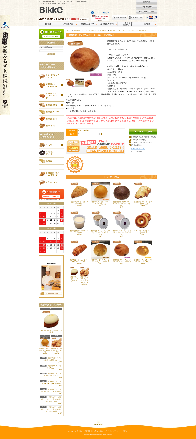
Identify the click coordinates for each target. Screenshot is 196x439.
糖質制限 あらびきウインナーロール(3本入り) (79, 251)
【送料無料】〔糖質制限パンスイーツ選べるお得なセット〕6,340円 (51, 409)
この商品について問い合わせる (141, 142)
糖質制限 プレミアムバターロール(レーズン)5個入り (128, 30)
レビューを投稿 (136, 151)
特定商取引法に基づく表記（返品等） (144, 137)
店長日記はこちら (51, 293)
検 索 (51, 54)
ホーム (69, 30)
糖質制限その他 (51, 105)
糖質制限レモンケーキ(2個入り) (74, 274)
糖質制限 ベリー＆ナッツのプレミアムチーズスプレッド (121, 223)
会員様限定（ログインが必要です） (52, 174)
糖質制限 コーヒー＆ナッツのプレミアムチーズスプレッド (100, 223)
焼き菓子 (49, 161)
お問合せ (125, 431)
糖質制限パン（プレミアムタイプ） (86, 30)
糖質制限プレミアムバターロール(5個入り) (100, 193)
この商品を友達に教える (139, 140)
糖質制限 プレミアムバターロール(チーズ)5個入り (143, 251)
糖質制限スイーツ (52, 112)
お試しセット (51, 126)
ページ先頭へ (98, 422)
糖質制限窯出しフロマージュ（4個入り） (79, 222)
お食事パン (103, 30)
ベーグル (49, 145)
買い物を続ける (136, 145)
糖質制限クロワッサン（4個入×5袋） (79, 193)
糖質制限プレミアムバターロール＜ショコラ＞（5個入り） (121, 194)
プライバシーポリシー (112, 431)
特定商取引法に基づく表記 (93, 431)
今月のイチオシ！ (52, 182)
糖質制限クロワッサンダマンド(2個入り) (143, 193)
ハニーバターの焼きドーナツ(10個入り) (143, 222)
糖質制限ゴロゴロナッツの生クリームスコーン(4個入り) (84, 276)
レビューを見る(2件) (138, 149)
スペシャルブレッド (50, 153)
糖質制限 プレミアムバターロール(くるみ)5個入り (100, 251)
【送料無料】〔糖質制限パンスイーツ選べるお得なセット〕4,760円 (51, 399)
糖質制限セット (51, 119)
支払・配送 (78, 431)
